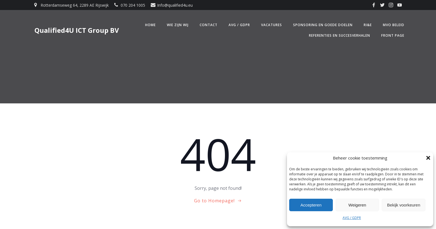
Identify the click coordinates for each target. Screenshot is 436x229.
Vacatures (271, 25)
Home (150, 25)
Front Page (392, 35)
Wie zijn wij (178, 25)
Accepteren (310, 205)
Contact (208, 25)
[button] (428, 158)
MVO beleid (393, 25)
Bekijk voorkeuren (403, 205)
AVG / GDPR (352, 217)
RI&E (368, 25)
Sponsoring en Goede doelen (323, 25)
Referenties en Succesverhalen (339, 35)
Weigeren (357, 205)
